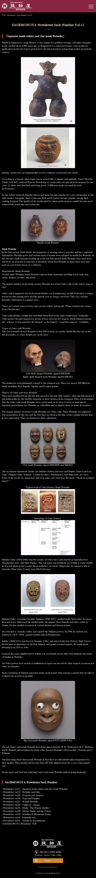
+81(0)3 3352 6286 (50, 852)
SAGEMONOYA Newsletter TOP (19, 824)
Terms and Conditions (48, 867)
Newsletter (11, 15)
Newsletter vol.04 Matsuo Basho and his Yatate (27, 811)
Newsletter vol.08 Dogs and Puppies (21, 798)
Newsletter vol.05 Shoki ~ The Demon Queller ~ (27, 808)
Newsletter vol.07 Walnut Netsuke (20, 802)
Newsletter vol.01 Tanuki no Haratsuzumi (24, 821)
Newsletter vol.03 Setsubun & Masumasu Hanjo (27, 814)
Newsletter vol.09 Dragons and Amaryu (23, 795)
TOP (4, 15)
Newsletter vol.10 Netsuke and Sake (21, 792)
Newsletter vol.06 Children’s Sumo (21, 805)
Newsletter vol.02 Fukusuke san (19, 818)
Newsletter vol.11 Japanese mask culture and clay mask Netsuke (35, 789)
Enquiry (48, 861)
